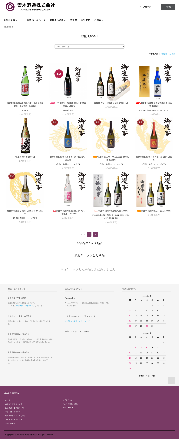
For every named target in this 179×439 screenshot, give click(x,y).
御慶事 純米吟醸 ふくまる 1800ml (154, 211)
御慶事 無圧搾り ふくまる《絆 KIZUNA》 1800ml (68, 158)
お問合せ (99, 20)
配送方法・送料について (14, 408)
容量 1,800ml (8, 27)
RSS (64, 408)
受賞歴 (73, 20)
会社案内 (85, 20)
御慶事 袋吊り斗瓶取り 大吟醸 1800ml (111, 103)
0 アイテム (167, 7)
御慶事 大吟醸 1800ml (25, 157)
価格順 (164, 54)
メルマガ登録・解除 (70, 404)
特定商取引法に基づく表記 (15, 416)
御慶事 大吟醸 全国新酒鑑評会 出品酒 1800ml (154, 104)
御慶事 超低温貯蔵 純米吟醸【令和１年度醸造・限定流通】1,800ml (25, 104)
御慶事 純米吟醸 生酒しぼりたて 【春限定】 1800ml (68, 212)
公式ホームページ (36, 20)
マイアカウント (146, 7)
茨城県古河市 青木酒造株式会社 (26, 435)
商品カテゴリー (13, 20)
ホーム (7, 400)
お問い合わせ (10, 423)
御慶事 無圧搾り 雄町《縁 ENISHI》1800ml (25, 212)
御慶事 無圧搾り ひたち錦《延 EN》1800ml (154, 158)
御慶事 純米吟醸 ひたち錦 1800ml (111, 211)
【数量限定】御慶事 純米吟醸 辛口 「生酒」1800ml (68, 104)
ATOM (70, 408)
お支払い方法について (13, 404)
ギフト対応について (13, 412)
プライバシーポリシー (13, 419)
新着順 (172, 54)
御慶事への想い (58, 20)
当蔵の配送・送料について (25, 306)
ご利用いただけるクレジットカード (77, 321)
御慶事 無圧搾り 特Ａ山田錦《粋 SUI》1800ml (111, 158)
